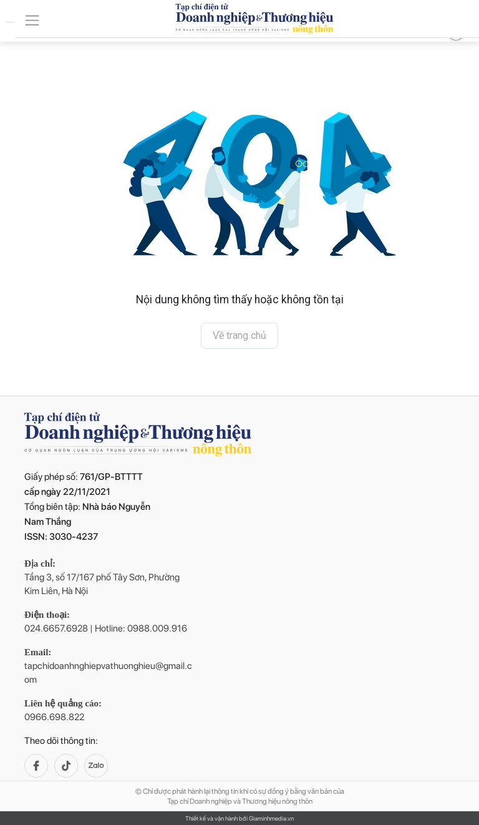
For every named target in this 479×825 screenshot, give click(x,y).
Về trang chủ (239, 335)
